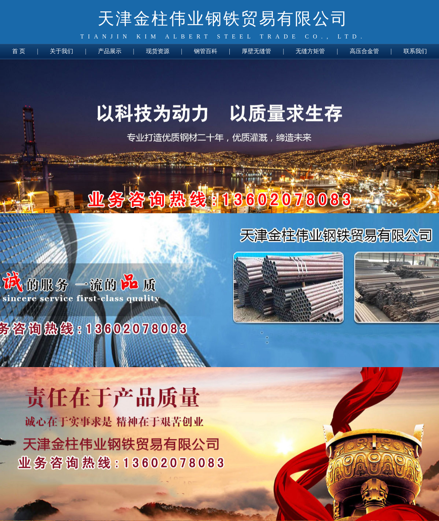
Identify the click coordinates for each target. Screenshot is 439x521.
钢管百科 (205, 51)
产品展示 (109, 51)
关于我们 (61, 51)
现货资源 (157, 51)
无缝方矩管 (310, 51)
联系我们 (415, 51)
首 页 (18, 51)
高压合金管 (364, 51)
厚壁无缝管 (256, 51)
